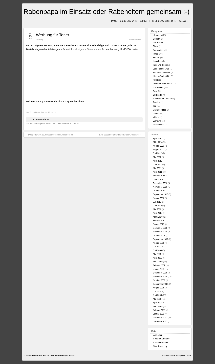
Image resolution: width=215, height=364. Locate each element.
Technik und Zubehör (162, 98)
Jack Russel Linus (161, 69)
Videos (156, 117)
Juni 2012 (157, 153)
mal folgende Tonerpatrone (87, 49)
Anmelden (157, 335)
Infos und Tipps (160, 65)
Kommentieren (135, 40)
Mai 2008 (157, 299)
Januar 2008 (158, 314)
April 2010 (157, 213)
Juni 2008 (157, 295)
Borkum (156, 39)
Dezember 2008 (160, 273)
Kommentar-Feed (161, 342)
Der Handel (158, 42)
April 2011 (157, 172)
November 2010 (160, 187)
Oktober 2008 (159, 280)
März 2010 (158, 217)
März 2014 (158, 142)
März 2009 (158, 262)
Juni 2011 (157, 164)
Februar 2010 (159, 220)
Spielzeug (157, 95)
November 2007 (160, 321)
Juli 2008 (157, 291)
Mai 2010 (157, 209)
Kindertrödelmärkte (161, 76)
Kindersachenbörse (161, 72)
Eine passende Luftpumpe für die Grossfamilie (121, 134)
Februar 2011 (159, 176)
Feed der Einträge (161, 339)
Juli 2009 (157, 247)
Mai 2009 (157, 254)
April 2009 (157, 258)
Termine (156, 102)
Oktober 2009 (159, 235)
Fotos (155, 54)
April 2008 (157, 303)
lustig (155, 80)
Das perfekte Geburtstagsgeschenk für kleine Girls (49, 134)
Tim (154, 106)
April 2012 (157, 161)
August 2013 (158, 146)
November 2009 (160, 232)
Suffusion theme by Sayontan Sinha (176, 355)
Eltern (155, 46)
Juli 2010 (157, 202)
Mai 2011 (157, 168)
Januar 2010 (158, 224)
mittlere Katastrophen (162, 83)
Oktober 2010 (159, 190)
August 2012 (158, 149)
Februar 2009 (159, 265)
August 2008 (158, 288)
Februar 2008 (159, 310)
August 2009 (158, 243)
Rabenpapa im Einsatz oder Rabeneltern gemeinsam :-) (106, 11)
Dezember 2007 (160, 318)
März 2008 (158, 306)
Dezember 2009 (160, 228)
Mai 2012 (157, 157)
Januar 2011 (158, 179)
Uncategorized (159, 110)
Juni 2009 (157, 250)
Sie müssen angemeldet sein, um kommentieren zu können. (53, 123)
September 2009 (160, 239)
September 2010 (160, 194)
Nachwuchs (158, 87)
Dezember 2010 (160, 183)
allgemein (157, 35)
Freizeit (156, 57)
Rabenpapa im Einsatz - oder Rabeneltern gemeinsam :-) (53, 355)
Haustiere (157, 61)
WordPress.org (160, 346)
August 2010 (158, 198)
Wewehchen (158, 125)
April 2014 (157, 138)
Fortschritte (158, 50)
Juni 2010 (157, 205)
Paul (155, 91)
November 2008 (160, 276)
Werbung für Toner (52, 35)
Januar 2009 (158, 269)
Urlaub (156, 113)
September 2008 (160, 284)
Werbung (39, 40)
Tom (42, 112)
